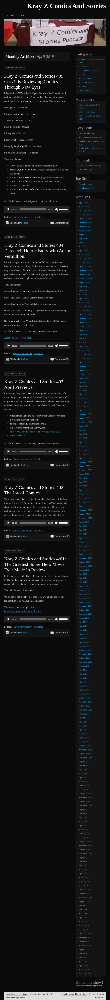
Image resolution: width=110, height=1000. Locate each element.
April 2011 (83, 917)
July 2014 (83, 766)
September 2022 (85, 374)
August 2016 (84, 666)
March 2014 (84, 782)
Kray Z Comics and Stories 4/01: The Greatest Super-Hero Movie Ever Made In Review (35, 564)
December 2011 (85, 889)
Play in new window (22, 217)
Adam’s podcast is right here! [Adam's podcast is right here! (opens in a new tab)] (18, 338)
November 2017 (85, 606)
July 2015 (83, 718)
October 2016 (84, 658)
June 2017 (83, 626)
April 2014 (83, 778)
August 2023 (84, 330)
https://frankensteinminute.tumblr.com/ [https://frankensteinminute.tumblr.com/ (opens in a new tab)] (22, 611)
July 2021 (83, 430)
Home (11, 15)
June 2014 (83, 770)
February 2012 (85, 881)
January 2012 (84, 885)
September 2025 (85, 230)
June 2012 (83, 865)
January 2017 (84, 646)
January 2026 (84, 214)
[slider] (33, 209)
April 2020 (83, 490)
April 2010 (83, 965)
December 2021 (85, 410)
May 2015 (83, 726)
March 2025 (84, 254)
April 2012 (83, 873)
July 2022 (83, 382)
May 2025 (83, 246)
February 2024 (85, 306)
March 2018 (84, 590)
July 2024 (83, 286)
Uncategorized (85, 90)
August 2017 (84, 618)
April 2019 (83, 538)
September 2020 (85, 470)
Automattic (99, 997)
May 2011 (83, 913)
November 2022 (85, 366)
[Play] (8, 209)
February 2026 (85, 210)
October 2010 (84, 941)
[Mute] (56, 209)
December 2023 (85, 314)
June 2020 (83, 482)
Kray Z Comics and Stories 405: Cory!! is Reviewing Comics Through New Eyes (34, 81)
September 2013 (85, 806)
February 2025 (85, 258)
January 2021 (84, 454)
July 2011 (83, 905)
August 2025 (84, 234)
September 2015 (85, 710)
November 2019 (85, 510)
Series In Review (86, 78)
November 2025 (85, 222)
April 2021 (83, 442)
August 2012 (84, 858)
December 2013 (85, 794)
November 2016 (85, 654)
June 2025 (83, 242)
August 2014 (84, 762)
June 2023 (83, 338)
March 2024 (84, 302)
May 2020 (83, 486)
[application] (37, 209)
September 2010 (85, 945)
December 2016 (85, 650)
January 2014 (84, 790)
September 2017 (85, 614)
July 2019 (83, 526)
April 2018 (83, 586)
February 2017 (85, 642)
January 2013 (84, 838)
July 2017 (83, 622)
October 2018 (84, 562)
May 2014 (83, 774)
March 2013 (84, 830)
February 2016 (85, 690)
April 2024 (83, 298)
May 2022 (83, 390)
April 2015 (83, 730)
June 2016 (83, 674)
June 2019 (83, 530)
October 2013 (84, 802)
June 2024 (83, 290)
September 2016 (85, 662)
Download (38, 217)
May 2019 (83, 534)
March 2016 (84, 686)
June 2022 (83, 386)
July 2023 (83, 334)
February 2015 (85, 738)
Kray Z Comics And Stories (66, 6)
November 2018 (85, 558)
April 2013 (83, 826)
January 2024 (84, 310)
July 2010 (83, 953)
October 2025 (84, 226)
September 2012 (85, 854)
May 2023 (83, 342)
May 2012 (83, 869)
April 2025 (83, 250)
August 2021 (84, 426)
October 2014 (84, 754)
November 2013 (85, 798)
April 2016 (83, 682)
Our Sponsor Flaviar (87, 112)
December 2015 (85, 698)
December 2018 (85, 554)
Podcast (25, 223)
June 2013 (83, 818)
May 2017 (83, 630)
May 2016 (83, 678)
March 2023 (84, 350)
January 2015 (84, 742)
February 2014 (85, 786)
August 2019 (84, 522)
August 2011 (84, 901)
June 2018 (83, 578)
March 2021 (84, 446)
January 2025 (84, 262)
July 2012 (83, 861)
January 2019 (84, 550)
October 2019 (84, 514)
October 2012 (84, 850)
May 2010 (83, 961)
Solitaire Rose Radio (87, 82)
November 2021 (85, 414)
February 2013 (85, 834)
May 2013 (83, 822)
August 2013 (84, 810)
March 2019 (84, 542)
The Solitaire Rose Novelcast (90, 137)
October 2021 (84, 418)
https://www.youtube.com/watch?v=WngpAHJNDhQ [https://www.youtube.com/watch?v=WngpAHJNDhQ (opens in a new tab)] (35, 431)
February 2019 (85, 546)
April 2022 (83, 394)
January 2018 (84, 598)
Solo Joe (82, 86)
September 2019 (85, 518)
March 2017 (84, 638)
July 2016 (83, 670)
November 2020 (85, 462)
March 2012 (84, 877)
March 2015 (84, 734)
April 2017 (83, 634)
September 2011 (85, 897)
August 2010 (84, 949)
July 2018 (83, 574)
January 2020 (84, 502)
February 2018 (85, 594)
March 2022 (84, 398)
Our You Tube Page (87, 133)
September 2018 (85, 566)
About (25, 15)
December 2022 (85, 362)
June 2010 (83, 957)
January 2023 (84, 358)
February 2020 (85, 498)
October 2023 (84, 322)
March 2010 (84, 969)
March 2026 (84, 206)
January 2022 (84, 406)
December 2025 (85, 218)
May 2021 (83, 438)
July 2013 (83, 814)
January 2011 (84, 929)
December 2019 (85, 506)
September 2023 (85, 326)
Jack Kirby (83, 66)
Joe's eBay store (85, 184)
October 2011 (84, 893)
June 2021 (83, 434)
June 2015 (83, 722)
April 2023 (83, 346)
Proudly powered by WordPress (74, 994)
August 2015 (84, 714)
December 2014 (85, 746)
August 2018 (84, 570)
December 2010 (85, 933)
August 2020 (84, 474)
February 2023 (85, 354)
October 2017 (84, 610)
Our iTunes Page (85, 169)
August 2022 (84, 378)
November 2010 (85, 937)
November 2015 (85, 702)
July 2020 (83, 478)
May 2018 (83, 582)
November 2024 (85, 270)
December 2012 (85, 842)
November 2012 (85, 846)
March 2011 (84, 921)
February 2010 (85, 973)
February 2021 (85, 450)
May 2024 (83, 294)
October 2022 (84, 370)
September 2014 (85, 758)
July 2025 (83, 238)
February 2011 (85, 925)
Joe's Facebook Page (87, 188)
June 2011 (83, 909)
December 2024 (85, 266)
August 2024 (84, 282)
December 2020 (85, 458)
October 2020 (84, 466)
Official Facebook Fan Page (90, 165)
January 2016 (84, 694)
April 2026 (83, 202)
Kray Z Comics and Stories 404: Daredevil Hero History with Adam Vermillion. (37, 251)
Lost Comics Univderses (89, 70)
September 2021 (85, 422)
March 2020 (84, 494)
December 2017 (85, 602)
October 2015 (84, 706)
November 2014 (85, 750)
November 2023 (85, 318)
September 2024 (85, 278)
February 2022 (85, 402)
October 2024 (84, 274)
